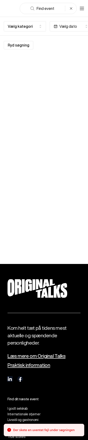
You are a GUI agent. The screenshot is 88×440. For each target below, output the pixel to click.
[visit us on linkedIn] (10, 379)
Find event (42, 8)
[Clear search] (71, 8)
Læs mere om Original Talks (36, 356)
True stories (16, 436)
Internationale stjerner (24, 414)
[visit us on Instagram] (30, 379)
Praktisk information (29, 365)
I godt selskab (18, 408)
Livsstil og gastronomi (23, 419)
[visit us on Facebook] (20, 379)
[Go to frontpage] (10, 8)
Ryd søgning (18, 45)
